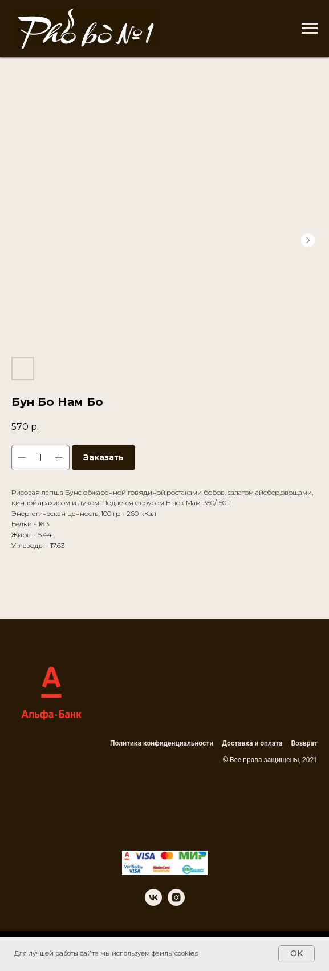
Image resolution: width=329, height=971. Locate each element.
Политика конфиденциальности (161, 743)
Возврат (304, 743)
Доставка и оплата (252, 743)
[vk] (153, 903)
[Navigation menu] (310, 28)
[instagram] (176, 903)
